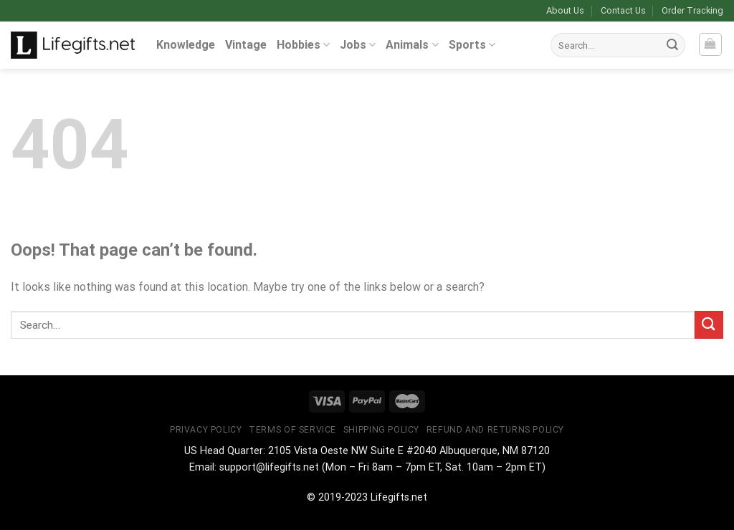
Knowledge (185, 45)
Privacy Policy (206, 430)
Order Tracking (692, 10)
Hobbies (303, 45)
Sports (472, 45)
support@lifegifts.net (269, 467)
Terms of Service (292, 430)
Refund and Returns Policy (495, 430)
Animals (412, 45)
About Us (565, 10)
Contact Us (623, 10)
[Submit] (672, 45)
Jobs (358, 45)
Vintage (246, 45)
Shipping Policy (381, 430)
